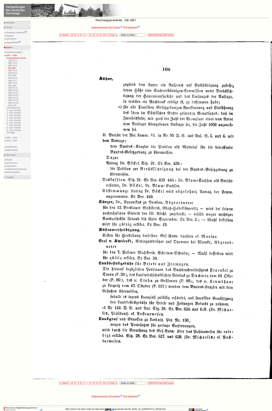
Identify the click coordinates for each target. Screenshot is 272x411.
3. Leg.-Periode (14, 115)
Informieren (10, 155)
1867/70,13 (13, 98)
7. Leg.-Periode (14, 125)
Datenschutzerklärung (15, 169)
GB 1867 (12, 68)
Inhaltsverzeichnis (99, 27)
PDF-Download (131, 27)
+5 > (97, 35)
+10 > (104, 35)
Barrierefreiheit (12, 172)
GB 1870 (12, 105)
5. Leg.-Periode (14, 120)
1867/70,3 (12, 65)
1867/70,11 (13, 93)
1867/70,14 (13, 100)
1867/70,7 (12, 80)
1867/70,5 (12, 73)
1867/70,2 (12, 63)
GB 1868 (12, 75)
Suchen (9, 27)
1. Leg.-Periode (14, 110)
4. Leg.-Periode (14, 118)
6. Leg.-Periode (14, 123)
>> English (9, 177)
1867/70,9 (12, 88)
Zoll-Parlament (13, 108)
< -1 (83, 35)
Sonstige (11, 132)
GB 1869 (12, 85)
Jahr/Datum (11, 39)
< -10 (71, 35)
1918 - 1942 (11, 140)
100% (151, 35)
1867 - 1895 (11, 55)
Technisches (11, 163)
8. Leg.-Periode (14, 127)
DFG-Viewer (115, 27)
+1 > (91, 35)
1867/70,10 (13, 90)
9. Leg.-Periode (14, 130)
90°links (159, 35)
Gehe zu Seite (127, 35)
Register (9, 36)
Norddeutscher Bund (16, 58)
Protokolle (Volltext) (16, 32)
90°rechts (169, 35)
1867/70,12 (13, 95)
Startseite (9, 23)
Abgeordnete (12, 42)
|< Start (63, 35)
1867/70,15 (13, 103)
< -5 (77, 35)
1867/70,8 (12, 83)
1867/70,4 (12, 70)
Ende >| (112, 35)
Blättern (9, 47)
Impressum (10, 166)
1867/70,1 (12, 60)
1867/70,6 (12, 78)
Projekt (8, 160)
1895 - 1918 (11, 137)
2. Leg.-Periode (14, 113)
